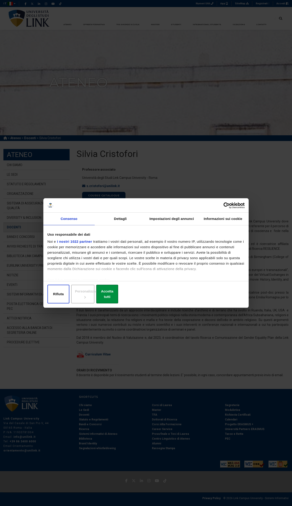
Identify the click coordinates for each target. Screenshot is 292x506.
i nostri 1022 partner (75, 246)
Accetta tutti (212, 294)
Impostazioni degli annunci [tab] (171, 224)
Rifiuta (80, 294)
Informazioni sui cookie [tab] (223, 224)
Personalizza (146, 294)
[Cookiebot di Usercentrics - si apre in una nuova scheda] (224, 208)
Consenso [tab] (69, 224)
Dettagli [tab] (120, 224)
